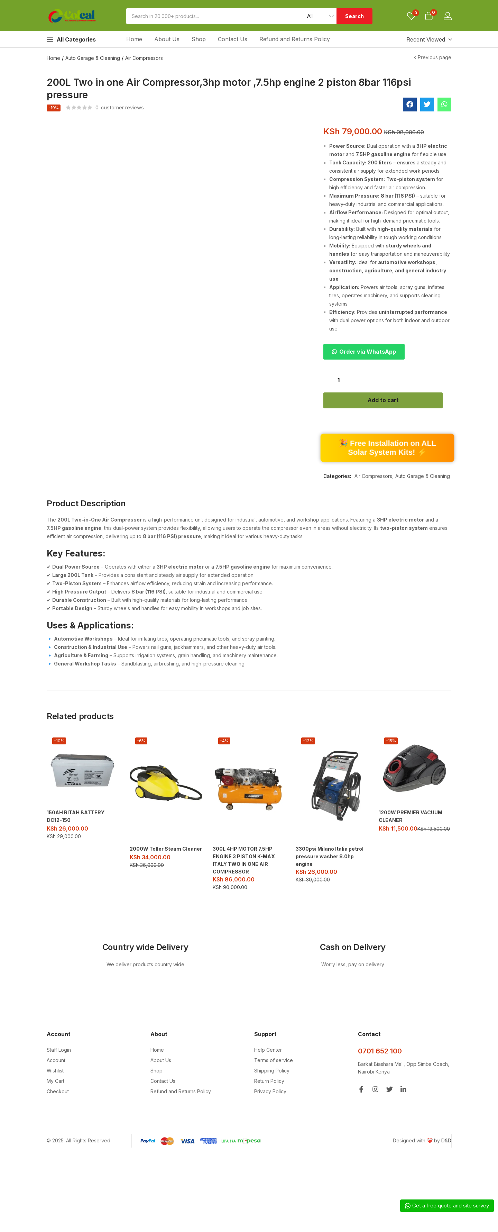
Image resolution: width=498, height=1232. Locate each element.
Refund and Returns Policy (294, 39)
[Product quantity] (338, 379)
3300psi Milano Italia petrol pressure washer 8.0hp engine (329, 857)
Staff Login (59, 1051)
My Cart (55, 1082)
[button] (429, 16)
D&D (446, 1142)
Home (134, 39)
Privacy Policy (270, 1093)
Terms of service (273, 1062)
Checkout (58, 1093)
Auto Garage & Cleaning (92, 58)
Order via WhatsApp (367, 351)
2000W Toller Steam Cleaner (166, 850)
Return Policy (269, 1082)
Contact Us (232, 39)
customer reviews (119, 107)
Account (56, 1062)
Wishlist (55, 1072)
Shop (199, 39)
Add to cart (387, 401)
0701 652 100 (380, 1052)
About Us (166, 39)
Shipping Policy (271, 1072)
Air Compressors (144, 58)
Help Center (268, 1051)
